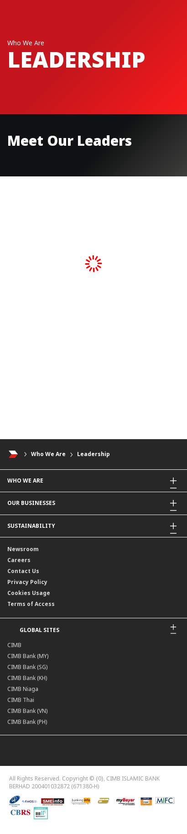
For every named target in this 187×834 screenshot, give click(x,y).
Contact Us (23, 571)
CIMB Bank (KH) (27, 678)
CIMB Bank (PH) (27, 722)
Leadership (93, 454)
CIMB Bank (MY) (27, 656)
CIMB (14, 645)
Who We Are (48, 454)
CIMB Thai (20, 700)
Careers (19, 560)
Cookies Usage (28, 593)
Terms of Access (31, 604)
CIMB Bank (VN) (27, 711)
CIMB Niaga (22, 689)
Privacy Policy (27, 582)
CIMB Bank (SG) (27, 667)
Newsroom (23, 549)
